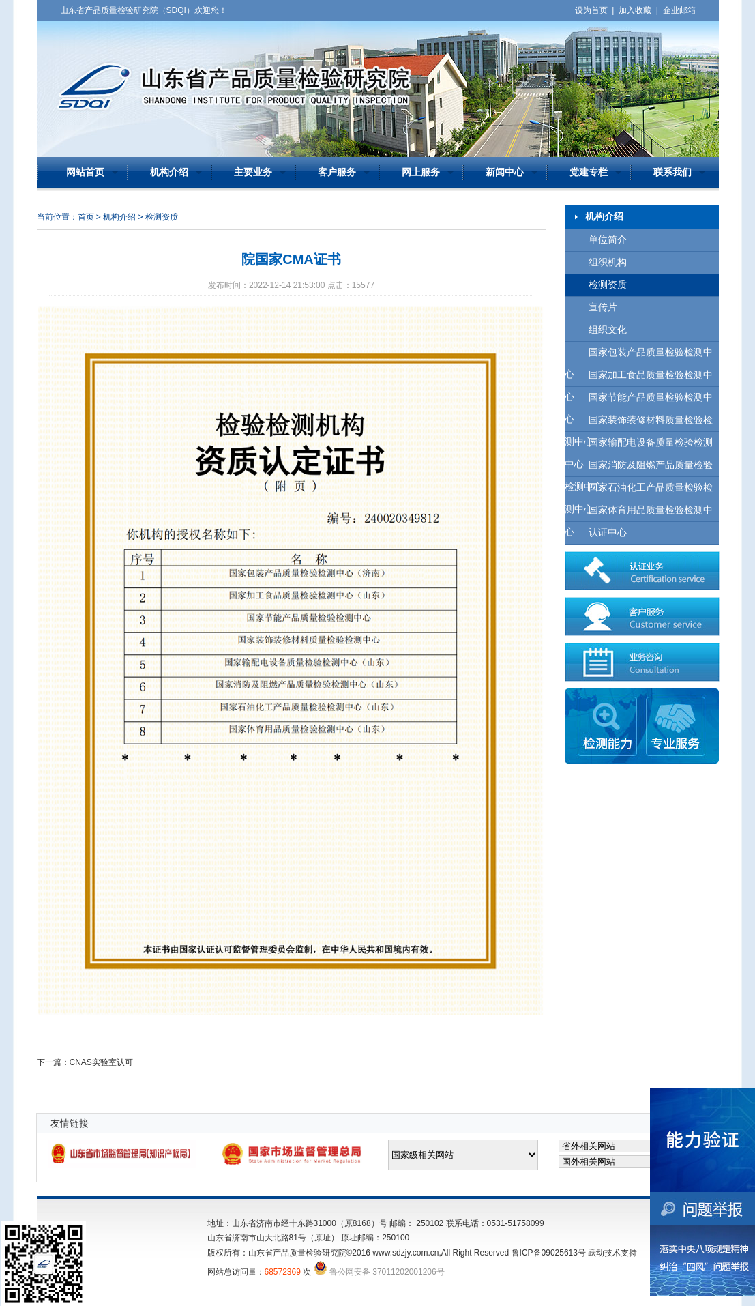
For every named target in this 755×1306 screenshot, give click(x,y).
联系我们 (672, 172)
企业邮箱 (679, 10)
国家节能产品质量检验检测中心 (639, 400)
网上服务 (421, 172)
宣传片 (603, 307)
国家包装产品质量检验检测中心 (639, 355)
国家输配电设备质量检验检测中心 (639, 445)
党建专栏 (588, 172)
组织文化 (608, 330)
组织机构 (608, 262)
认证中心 (608, 532)
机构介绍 (169, 172)
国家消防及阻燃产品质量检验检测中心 (639, 468)
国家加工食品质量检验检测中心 (639, 378)
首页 (86, 217)
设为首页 (591, 10)
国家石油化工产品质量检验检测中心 (639, 490)
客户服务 (337, 172)
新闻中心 (505, 172)
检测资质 (608, 285)
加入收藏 (635, 10)
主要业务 (253, 172)
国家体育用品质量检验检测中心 (639, 513)
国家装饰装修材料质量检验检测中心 (639, 423)
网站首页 (85, 172)
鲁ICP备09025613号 (549, 1253)
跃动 (596, 1253)
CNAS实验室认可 (101, 1062)
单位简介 (608, 240)
